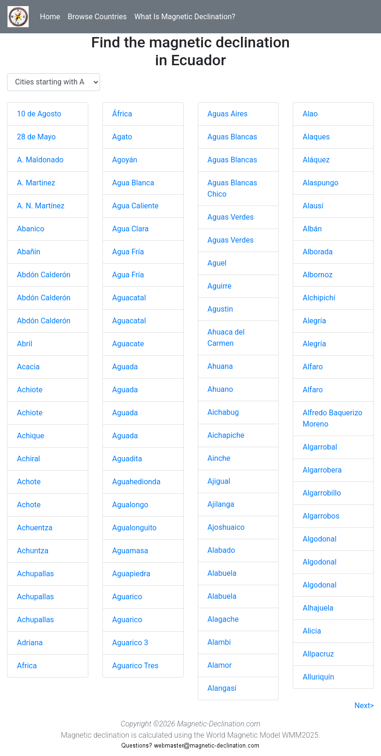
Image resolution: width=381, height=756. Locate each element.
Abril (24, 343)
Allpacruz (318, 653)
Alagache (223, 619)
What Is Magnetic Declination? (184, 16)
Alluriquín (318, 676)
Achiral (28, 458)
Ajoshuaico (226, 527)
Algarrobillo (322, 493)
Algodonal (319, 539)
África (122, 113)
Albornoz (318, 274)
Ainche (219, 458)
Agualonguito (134, 527)
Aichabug (223, 412)
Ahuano (220, 389)
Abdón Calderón (43, 274)
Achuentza (35, 527)
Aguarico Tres (135, 665)
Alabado (221, 550)
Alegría (314, 320)
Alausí (313, 205)
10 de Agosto (39, 113)
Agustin (220, 309)
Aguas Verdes (231, 217)
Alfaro (313, 366)
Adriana (30, 642)
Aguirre (220, 286)
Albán (312, 228)
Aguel (217, 263)
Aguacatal (129, 297)
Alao (310, 113)
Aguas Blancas (232, 136)
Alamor (220, 665)
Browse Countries (97, 16)
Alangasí (222, 688)
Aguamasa (130, 550)
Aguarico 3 (130, 642)
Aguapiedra (131, 573)
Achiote (29, 389)
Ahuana (220, 366)
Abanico (30, 228)
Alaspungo (320, 182)
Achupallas (35, 573)
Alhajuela (318, 607)
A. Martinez (36, 182)
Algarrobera (322, 470)
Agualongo (130, 504)
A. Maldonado (40, 159)
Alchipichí (319, 297)
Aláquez (316, 159)
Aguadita (127, 458)
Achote (28, 481)
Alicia (312, 630)
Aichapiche (226, 435)
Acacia (28, 366)
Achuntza (32, 550)
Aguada (125, 366)
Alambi (219, 642)
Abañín (28, 251)
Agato (122, 136)
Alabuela (222, 573)
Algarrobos (321, 516)
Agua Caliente (135, 205)
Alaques (316, 136)
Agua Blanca (133, 182)
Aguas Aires (228, 113)
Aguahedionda (136, 481)
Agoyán (124, 159)
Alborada (318, 251)
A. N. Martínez (40, 205)
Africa (27, 665)
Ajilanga (221, 504)
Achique (30, 435)
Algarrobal (320, 447)
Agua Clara (130, 228)
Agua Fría (128, 251)
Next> (364, 705)
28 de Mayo (36, 136)
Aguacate (128, 343)
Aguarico (127, 596)
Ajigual (219, 481)
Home (50, 16)
